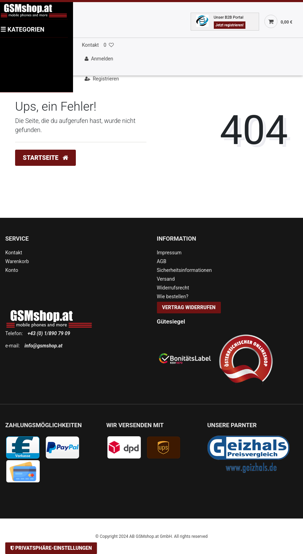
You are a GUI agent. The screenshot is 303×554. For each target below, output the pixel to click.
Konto (11, 270)
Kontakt (90, 45)
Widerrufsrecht (173, 288)
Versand (166, 279)
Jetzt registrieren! (230, 25)
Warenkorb (17, 261)
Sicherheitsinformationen (184, 270)
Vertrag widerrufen (189, 307)
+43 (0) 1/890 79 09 (48, 333)
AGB (161, 261)
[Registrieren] (190, 79)
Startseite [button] (45, 157)
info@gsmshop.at (43, 345)
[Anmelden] (190, 59)
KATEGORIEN (22, 29)
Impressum (169, 252)
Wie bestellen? (173, 296)
